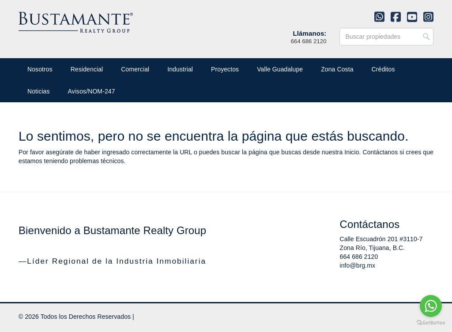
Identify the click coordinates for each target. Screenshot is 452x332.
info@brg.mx (358, 265)
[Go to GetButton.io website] (431, 323)
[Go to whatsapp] (431, 306)
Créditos (383, 69)
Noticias (38, 91)
